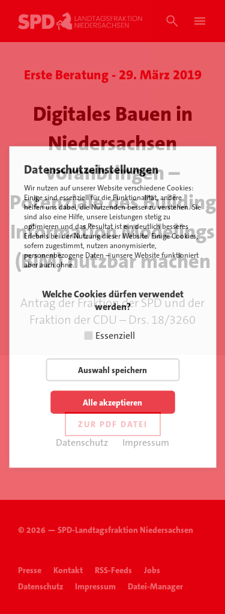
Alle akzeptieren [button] (112, 402)
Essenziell (115, 335)
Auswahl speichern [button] (112, 370)
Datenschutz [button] (82, 442)
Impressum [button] (145, 442)
